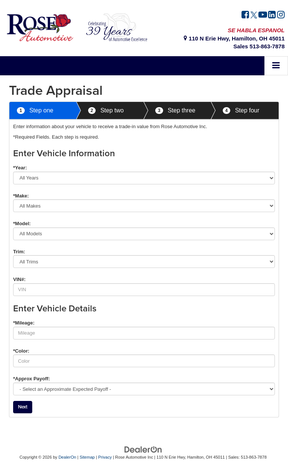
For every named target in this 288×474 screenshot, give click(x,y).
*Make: (21, 196)
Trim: (19, 251)
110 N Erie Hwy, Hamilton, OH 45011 (234, 38)
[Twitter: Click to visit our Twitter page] (253, 15)
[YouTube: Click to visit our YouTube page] (262, 15)
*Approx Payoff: (31, 378)
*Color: (21, 351)
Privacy (105, 457)
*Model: (22, 223)
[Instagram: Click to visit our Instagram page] (281, 15)
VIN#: (19, 279)
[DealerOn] (143, 449)
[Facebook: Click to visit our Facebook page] (245, 15)
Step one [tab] (35, 110)
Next (22, 406)
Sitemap (87, 457)
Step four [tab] (241, 110)
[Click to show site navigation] (276, 65)
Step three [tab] (175, 110)
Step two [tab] (106, 110)
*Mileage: (23, 323)
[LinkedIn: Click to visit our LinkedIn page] (272, 15)
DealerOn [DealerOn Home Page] (67, 457)
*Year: (20, 167)
